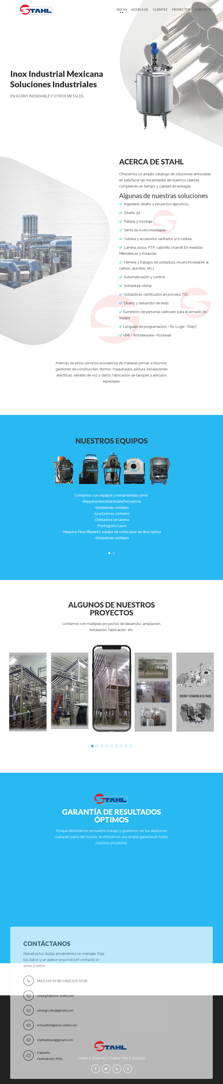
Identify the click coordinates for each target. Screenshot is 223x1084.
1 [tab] (109, 553)
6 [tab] (116, 746)
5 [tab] (111, 746)
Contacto (204, 9)
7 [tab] (121, 746)
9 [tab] (130, 746)
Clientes (160, 9)
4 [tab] (106, 746)
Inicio (122, 9)
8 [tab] (126, 746)
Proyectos (181, 9)
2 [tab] (114, 553)
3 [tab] (102, 746)
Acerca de (139, 9)
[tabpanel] (111, 492)
